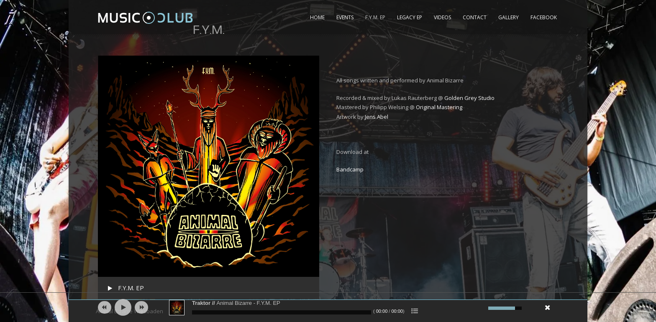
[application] (328, 307)
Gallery (508, 17)
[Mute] (480, 308)
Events (345, 17)
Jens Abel (376, 116)
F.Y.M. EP (375, 17)
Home (317, 17)
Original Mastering (439, 107)
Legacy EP (409, 17)
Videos (442, 17)
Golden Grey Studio (469, 98)
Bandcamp (350, 169)
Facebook (543, 17)
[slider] (281, 312)
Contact (475, 17)
